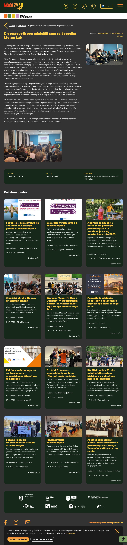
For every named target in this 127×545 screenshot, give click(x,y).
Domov (12, 25)
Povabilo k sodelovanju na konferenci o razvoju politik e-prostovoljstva (22, 225)
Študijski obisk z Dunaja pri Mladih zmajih (21, 299)
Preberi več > (34, 258)
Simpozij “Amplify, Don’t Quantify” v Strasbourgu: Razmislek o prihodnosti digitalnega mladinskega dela (62, 304)
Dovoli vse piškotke (18, 539)
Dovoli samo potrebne (42, 539)
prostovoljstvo (116, 33)
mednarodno (103, 33)
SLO (105, 6)
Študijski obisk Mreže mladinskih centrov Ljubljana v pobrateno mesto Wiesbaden (101, 374)
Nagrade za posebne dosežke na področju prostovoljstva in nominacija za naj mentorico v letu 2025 (101, 228)
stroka (120, 36)
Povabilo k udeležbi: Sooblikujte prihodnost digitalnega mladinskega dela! (102, 302)
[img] (31, 159)
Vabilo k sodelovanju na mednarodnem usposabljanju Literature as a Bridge (21, 374)
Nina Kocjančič (52, 176)
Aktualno (22, 25)
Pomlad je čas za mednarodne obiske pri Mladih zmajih (20, 442)
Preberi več (70, 533)
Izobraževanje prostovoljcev (55, 441)
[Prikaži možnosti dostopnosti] (123, 539)
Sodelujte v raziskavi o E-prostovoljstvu (62, 224)
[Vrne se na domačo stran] (13, 6)
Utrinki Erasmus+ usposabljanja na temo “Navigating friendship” (62, 373)
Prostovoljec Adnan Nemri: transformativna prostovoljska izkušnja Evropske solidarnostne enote (102, 445)
